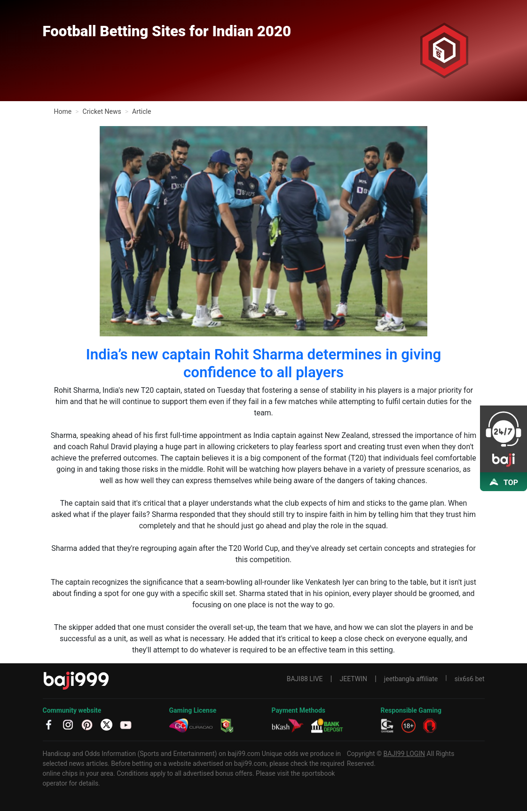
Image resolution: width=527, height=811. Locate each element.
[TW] (106, 723)
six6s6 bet (470, 679)
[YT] (126, 723)
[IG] (68, 723)
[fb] (49, 723)
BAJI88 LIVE (305, 679)
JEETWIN (353, 679)
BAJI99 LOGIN (404, 753)
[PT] (87, 723)
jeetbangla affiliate (411, 679)
